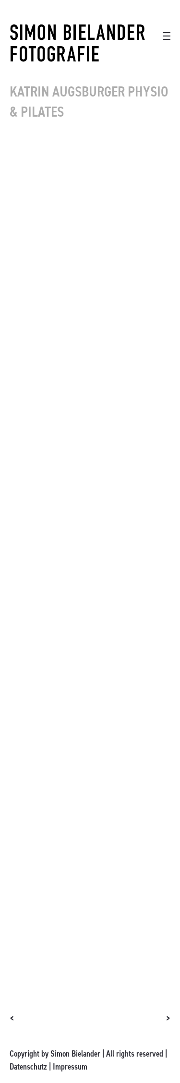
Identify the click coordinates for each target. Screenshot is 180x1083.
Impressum (70, 1066)
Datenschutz (28, 1066)
